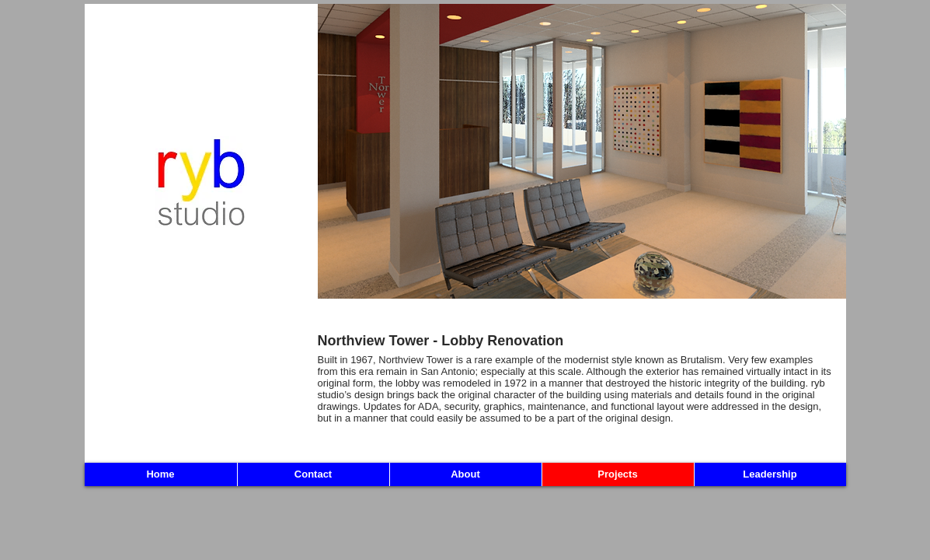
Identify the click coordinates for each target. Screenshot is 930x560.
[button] (582, 151)
